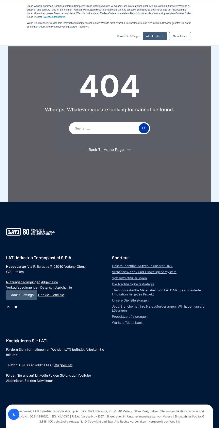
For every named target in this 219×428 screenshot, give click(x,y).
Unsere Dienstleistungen (130, 300)
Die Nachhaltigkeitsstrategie (133, 284)
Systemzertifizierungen (129, 278)
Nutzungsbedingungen (23, 282)
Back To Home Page (106, 150)
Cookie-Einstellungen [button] (128, 36)
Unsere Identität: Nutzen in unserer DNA (142, 266)
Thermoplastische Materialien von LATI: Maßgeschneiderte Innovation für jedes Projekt (156, 292)
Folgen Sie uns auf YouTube (70, 375)
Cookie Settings (22, 295)
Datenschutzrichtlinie (54, 17)
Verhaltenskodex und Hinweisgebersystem (144, 272)
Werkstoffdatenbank (127, 323)
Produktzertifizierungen (130, 316)
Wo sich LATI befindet (68, 349)
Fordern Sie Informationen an (28, 349)
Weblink (174, 421)
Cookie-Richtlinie (51, 295)
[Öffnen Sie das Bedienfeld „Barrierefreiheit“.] (13, 414)
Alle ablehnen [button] (180, 36)
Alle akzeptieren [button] (154, 36)
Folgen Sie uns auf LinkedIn (27, 375)
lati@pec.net (63, 365)
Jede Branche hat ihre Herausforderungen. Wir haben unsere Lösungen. (158, 308)
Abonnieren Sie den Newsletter (29, 381)
